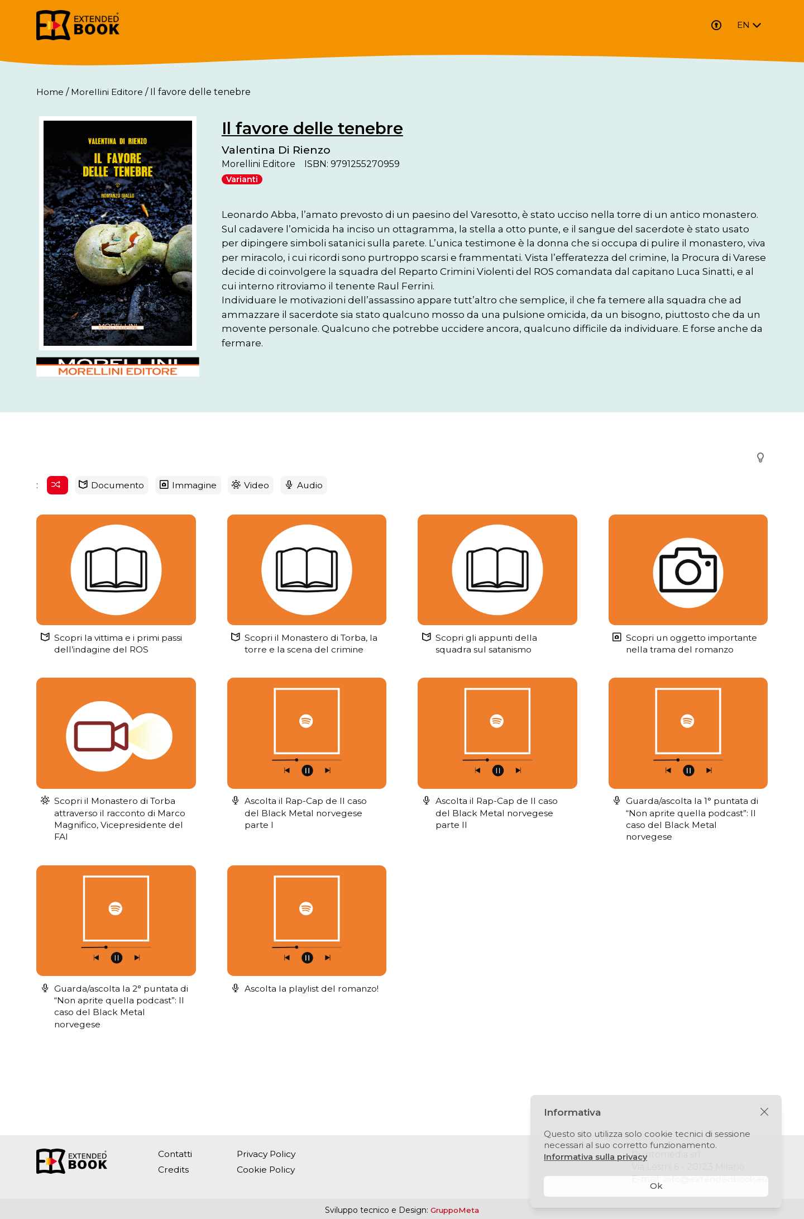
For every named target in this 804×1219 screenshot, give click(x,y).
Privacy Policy (269, 1154)
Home (50, 92)
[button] (757, 514)
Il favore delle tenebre (345, 128)
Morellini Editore (108, 92)
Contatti (176, 1154)
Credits (173, 1169)
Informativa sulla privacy (596, 1156)
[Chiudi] (764, 1112)
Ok (656, 1185)
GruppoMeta (455, 1210)
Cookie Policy (268, 1169)
